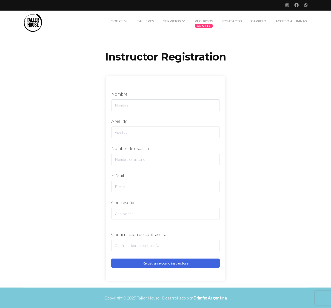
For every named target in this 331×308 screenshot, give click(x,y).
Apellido (119, 121)
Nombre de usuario (130, 148)
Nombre (119, 94)
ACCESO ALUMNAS (291, 21)
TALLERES (145, 21)
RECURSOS (204, 21)
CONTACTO (232, 21)
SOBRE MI (119, 21)
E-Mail (117, 175)
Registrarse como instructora (165, 263)
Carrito (258, 21)
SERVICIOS (172, 21)
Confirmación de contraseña (138, 234)
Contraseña (122, 202)
